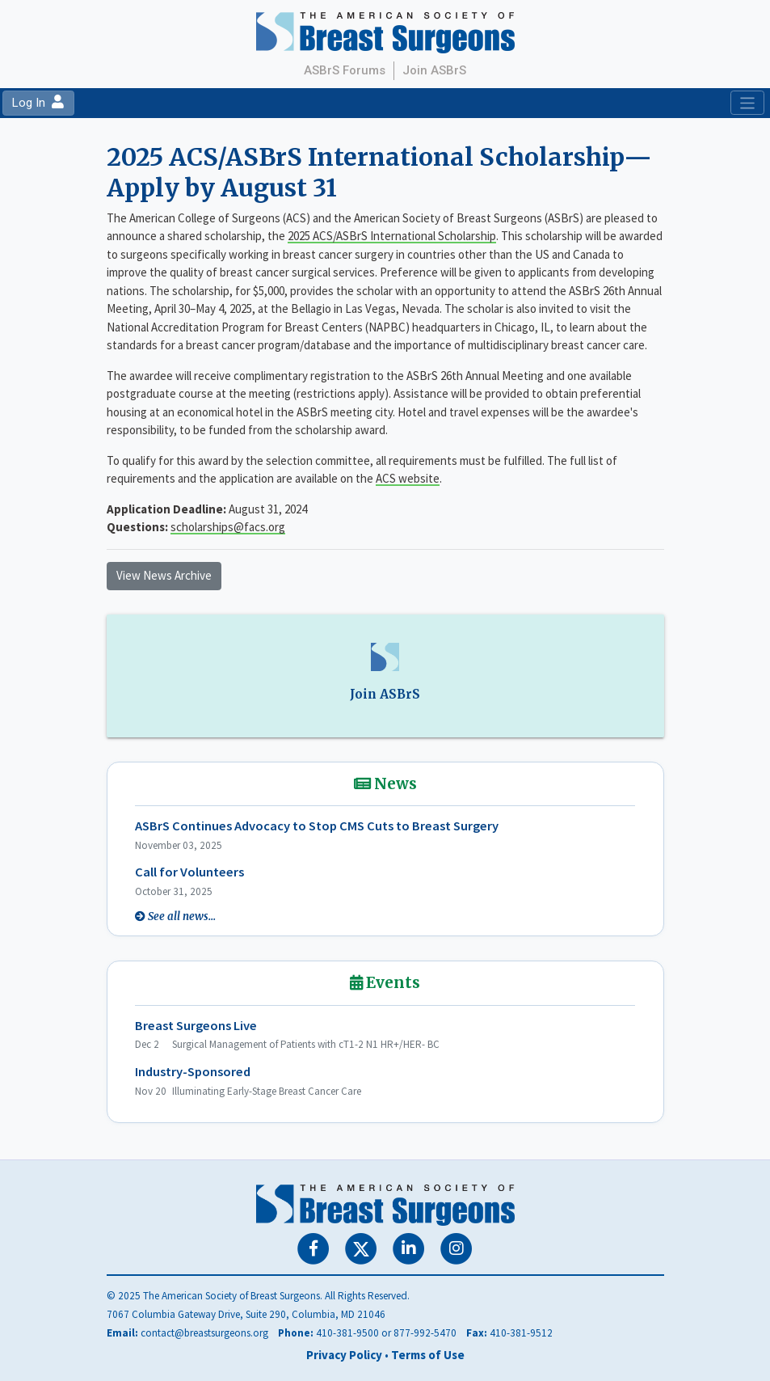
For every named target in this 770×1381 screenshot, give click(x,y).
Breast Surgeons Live (196, 1025)
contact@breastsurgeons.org (204, 1333)
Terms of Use (428, 1354)
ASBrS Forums (344, 70)
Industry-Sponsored (192, 1071)
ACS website (408, 478)
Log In (38, 102)
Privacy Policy (344, 1354)
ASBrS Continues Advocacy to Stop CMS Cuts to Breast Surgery (317, 825)
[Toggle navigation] (747, 103)
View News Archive (164, 575)
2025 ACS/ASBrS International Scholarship (392, 235)
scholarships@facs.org (227, 526)
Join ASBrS (434, 70)
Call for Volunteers (189, 872)
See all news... (182, 916)
